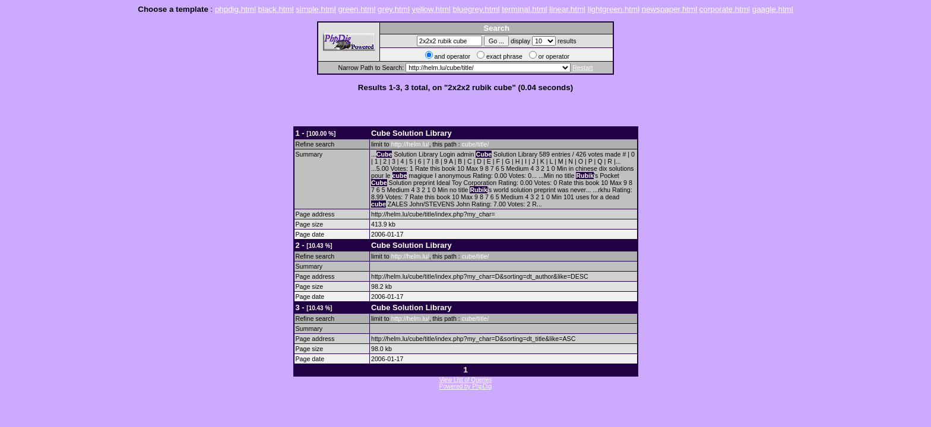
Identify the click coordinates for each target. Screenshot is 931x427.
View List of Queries (465, 380)
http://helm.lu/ (410, 144)
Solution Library (411, 133)
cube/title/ (475, 144)
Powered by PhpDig (465, 386)
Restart (582, 67)
